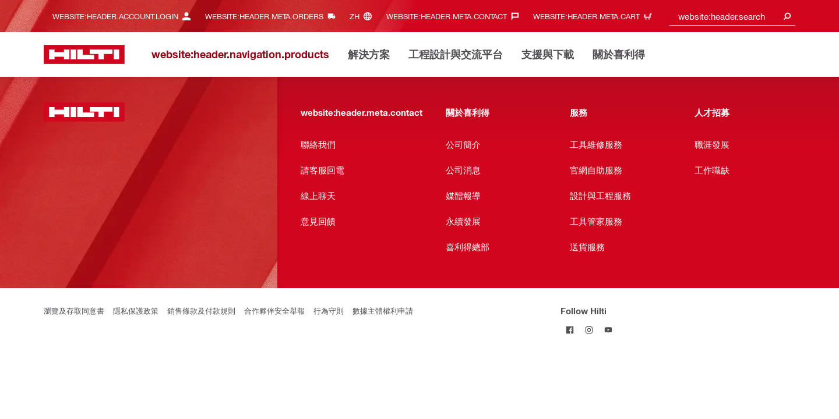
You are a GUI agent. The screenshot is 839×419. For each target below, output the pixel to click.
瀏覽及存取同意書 (74, 310)
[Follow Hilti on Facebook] (570, 329)
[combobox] (732, 16)
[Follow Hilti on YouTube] (608, 329)
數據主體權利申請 (382, 310)
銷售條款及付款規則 (201, 310)
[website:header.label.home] (84, 54)
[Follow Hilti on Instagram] (589, 329)
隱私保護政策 (135, 310)
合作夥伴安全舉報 (274, 310)
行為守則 (328, 310)
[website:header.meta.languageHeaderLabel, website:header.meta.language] (364, 16)
